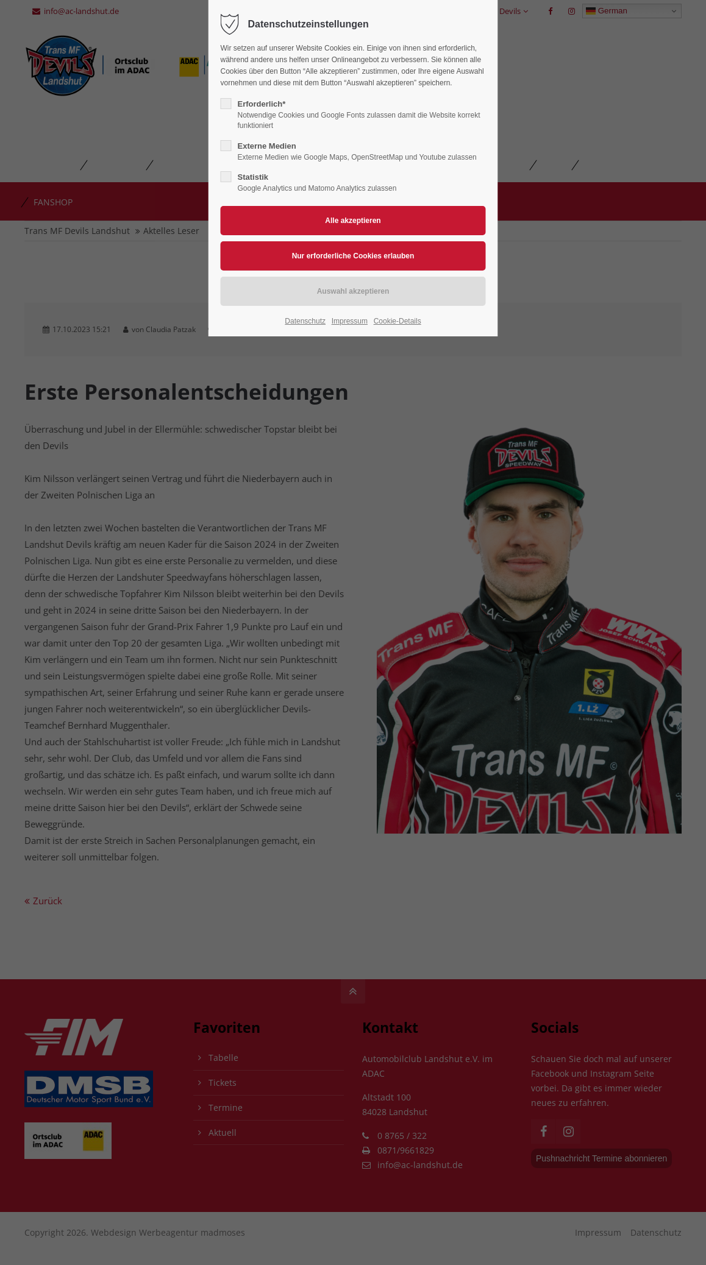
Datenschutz (305, 321)
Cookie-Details (397, 321)
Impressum (350, 321)
